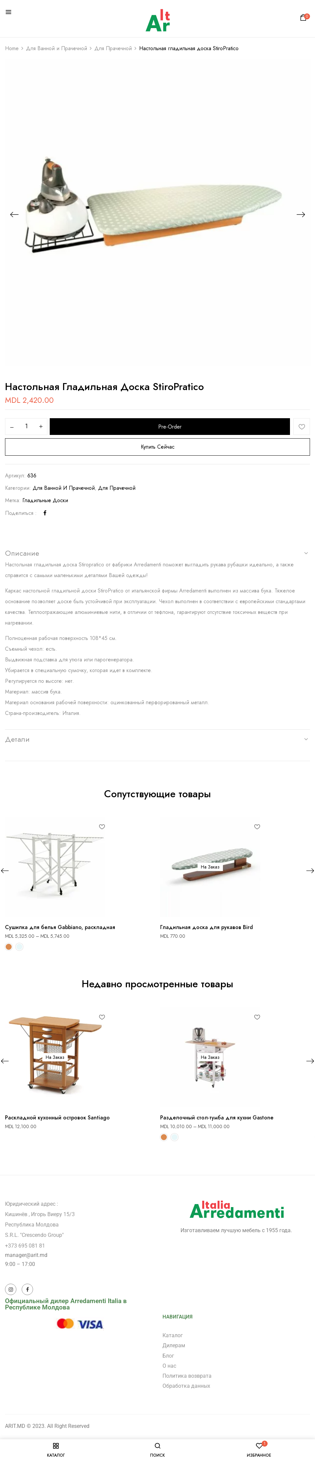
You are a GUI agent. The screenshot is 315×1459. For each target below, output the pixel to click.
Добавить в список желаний (301, 426)
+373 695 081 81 (25, 1246)
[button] (304, 19)
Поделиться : (21, 513)
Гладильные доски (45, 500)
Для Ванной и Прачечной (56, 48)
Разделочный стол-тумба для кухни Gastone (216, 1117)
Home (12, 48)
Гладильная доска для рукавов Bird (206, 927)
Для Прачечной (113, 48)
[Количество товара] (26, 426)
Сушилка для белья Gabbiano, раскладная (60, 927)
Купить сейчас (158, 447)
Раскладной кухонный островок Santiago (57, 1117)
